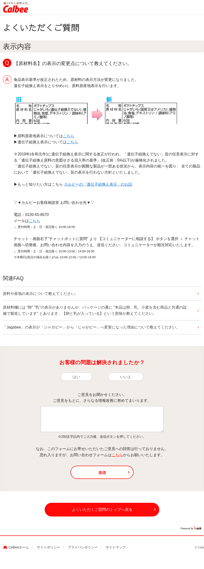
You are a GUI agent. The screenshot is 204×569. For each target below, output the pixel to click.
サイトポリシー (48, 551)
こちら (68, 136)
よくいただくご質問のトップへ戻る (102, 512)
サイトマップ (116, 551)
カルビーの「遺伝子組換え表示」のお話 (98, 184)
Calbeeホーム (19, 551)
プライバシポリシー (83, 551)
